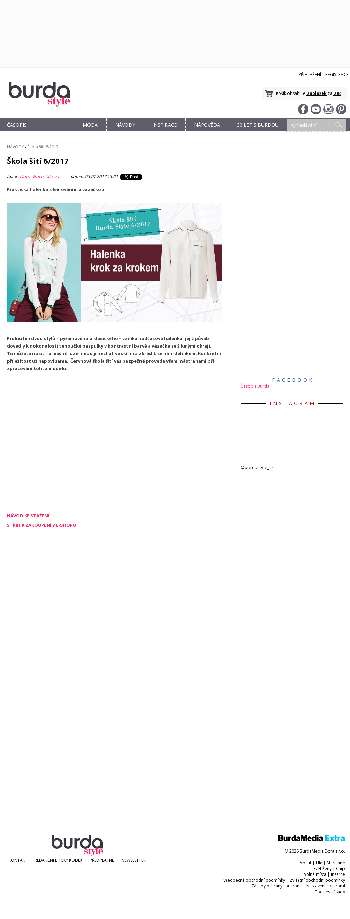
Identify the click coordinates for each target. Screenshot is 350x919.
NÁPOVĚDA (207, 125)
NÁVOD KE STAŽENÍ (28, 516)
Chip (340, 868)
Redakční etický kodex (58, 860)
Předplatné (102, 860)
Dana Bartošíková (39, 176)
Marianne (336, 863)
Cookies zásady (329, 892)
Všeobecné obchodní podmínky (254, 880)
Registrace (336, 74)
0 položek (316, 93)
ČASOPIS (17, 125)
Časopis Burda (255, 386)
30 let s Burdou (258, 125)
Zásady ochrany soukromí (276, 886)
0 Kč (337, 93)
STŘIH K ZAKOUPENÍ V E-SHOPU (41, 525)
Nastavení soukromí (325, 886)
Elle (319, 863)
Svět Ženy (322, 868)
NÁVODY (125, 125)
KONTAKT (18, 860)
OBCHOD (54, 132)
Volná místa (315, 874)
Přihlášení (310, 74)
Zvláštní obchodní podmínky (317, 880)
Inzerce (338, 874)
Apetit (305, 863)
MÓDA (90, 125)
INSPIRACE (164, 125)
